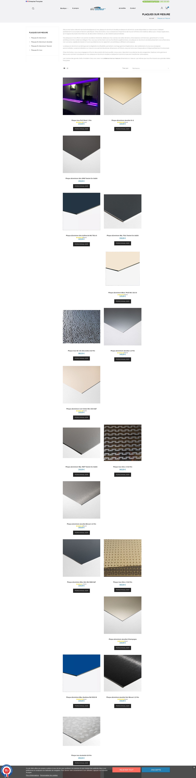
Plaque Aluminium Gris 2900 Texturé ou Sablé (153, 115)
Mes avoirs (108, 547)
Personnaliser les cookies (49, 775)
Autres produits (80, 544)
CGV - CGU (139, 544)
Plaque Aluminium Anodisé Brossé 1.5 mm (153, 274)
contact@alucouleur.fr (33, 543)
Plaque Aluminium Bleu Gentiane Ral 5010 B (79, 380)
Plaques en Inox (36, 50)
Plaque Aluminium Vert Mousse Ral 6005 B (116, 432)
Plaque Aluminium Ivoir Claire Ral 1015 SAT (153, 221)
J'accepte (156, 770)
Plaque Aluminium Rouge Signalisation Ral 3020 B (79, 433)
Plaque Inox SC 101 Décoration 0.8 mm (79, 221)
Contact (137, 540)
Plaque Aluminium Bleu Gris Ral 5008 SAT (79, 327)
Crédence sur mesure (82, 532)
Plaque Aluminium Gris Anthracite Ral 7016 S (79, 168)
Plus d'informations (32, 775)
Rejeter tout (127, 770)
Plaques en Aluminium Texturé (41, 46)
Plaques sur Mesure (38, 33)
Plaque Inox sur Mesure (83, 536)
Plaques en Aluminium (38, 38)
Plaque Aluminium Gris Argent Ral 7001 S (153, 432)
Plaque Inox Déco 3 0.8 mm (116, 274)
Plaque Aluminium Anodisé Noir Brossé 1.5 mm (116, 380)
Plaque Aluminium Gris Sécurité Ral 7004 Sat (116, 485)
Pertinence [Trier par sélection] (151, 68)
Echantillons (79, 540)
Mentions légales (140, 547)
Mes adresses (110, 544)
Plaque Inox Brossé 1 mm (153, 485)
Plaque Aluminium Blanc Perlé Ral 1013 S (153, 168)
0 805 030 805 (156, 1)
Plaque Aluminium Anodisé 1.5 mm (116, 221)
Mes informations (111, 536)
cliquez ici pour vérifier (116, 578)
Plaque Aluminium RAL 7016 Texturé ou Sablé (116, 168)
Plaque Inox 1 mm (79, 485)
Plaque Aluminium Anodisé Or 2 (116, 115)
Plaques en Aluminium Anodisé (41, 42)
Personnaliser (79, 124)
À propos (138, 532)
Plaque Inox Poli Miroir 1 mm (79, 115)
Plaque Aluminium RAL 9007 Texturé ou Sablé (79, 274)
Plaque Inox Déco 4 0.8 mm (116, 327)
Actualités (138, 536)
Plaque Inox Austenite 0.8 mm (153, 380)
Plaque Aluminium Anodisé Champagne (153, 327)
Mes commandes (111, 540)
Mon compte (109, 532)
